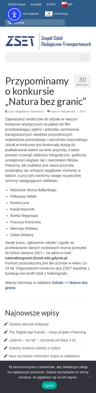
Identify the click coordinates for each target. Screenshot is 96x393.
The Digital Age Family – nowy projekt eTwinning (47, 332)
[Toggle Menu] (84, 57)
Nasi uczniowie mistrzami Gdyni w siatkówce (44, 356)
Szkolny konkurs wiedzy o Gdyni (34, 348)
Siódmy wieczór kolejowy (29, 324)
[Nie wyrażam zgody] (89, 376)
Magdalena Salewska (29, 111)
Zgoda (49, 385)
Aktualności (68, 111)
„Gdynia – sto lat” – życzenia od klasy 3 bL (42, 340)
